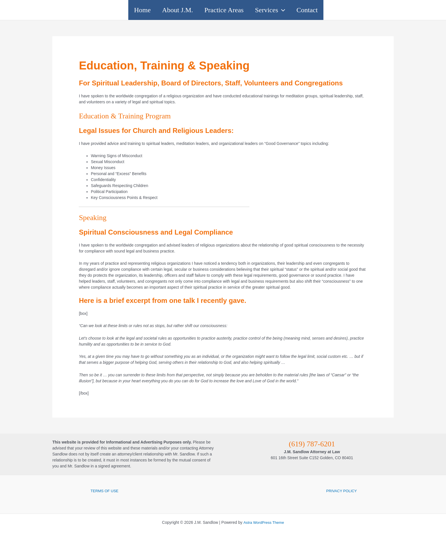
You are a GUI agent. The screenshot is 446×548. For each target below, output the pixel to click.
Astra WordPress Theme (263, 522)
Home (119, 10)
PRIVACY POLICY (341, 491)
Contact (329, 10)
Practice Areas (224, 10)
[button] (293, 10)
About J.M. (166, 10)
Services (281, 10)
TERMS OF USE (104, 491)
